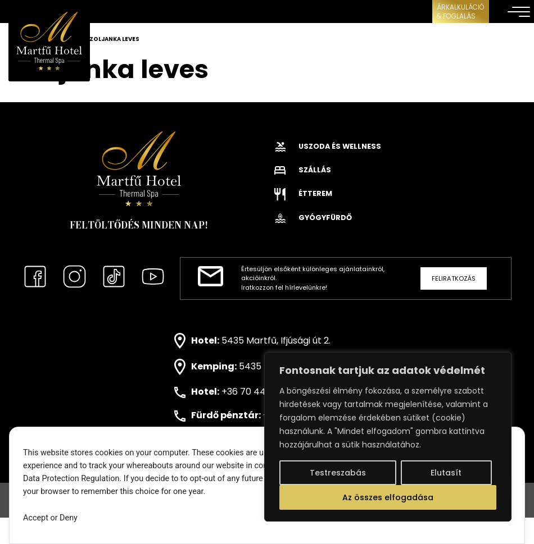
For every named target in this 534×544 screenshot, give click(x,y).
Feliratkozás (454, 278)
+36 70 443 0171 (255, 391)
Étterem (303, 193)
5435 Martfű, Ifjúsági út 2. (276, 339)
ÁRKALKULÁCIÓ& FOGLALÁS (461, 11)
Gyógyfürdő (313, 217)
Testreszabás (338, 472)
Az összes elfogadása (387, 497)
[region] (388, 437)
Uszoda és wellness (327, 146)
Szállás (302, 170)
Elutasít (446, 472)
